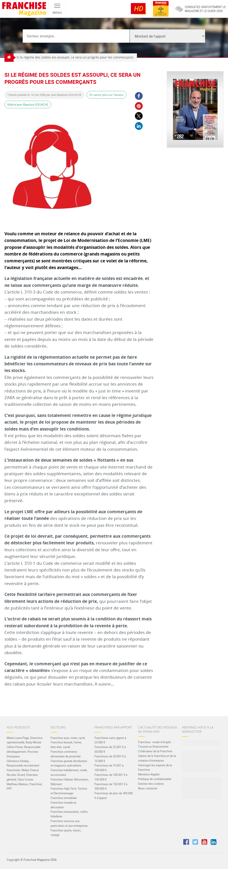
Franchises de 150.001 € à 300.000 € (110, 786)
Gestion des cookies (151, 784)
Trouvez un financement (153, 746)
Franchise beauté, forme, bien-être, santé (66, 744)
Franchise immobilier (64, 798)
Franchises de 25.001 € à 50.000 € (110, 749)
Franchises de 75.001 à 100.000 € (109, 767)
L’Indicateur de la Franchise (155, 751)
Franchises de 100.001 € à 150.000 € (110, 777)
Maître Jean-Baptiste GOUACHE (27, 105)
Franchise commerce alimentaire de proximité (66, 754)
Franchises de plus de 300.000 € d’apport (113, 795)
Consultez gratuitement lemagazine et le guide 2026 (200, 9)
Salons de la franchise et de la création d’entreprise (157, 758)
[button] (138, 96)
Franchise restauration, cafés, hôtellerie (69, 814)
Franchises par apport (113, 727)
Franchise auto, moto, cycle (68, 738)
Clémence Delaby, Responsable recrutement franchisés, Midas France (23, 765)
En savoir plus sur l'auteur (107, 95)
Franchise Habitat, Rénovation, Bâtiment (70, 781)
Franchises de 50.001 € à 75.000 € (110, 758)
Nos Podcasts (18, 727)
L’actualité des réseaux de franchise (157, 729)
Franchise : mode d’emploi (154, 742)
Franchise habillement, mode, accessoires (69, 772)
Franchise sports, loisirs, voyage (66, 832)
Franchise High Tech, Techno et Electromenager (69, 791)
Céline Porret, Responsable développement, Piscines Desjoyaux (24, 751)
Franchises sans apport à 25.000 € (110, 740)
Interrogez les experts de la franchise (155, 767)
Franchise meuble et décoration (63, 805)
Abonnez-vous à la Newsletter (198, 729)
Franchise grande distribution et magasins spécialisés (69, 763)
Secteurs (58, 727)
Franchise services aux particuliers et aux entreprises (69, 823)
